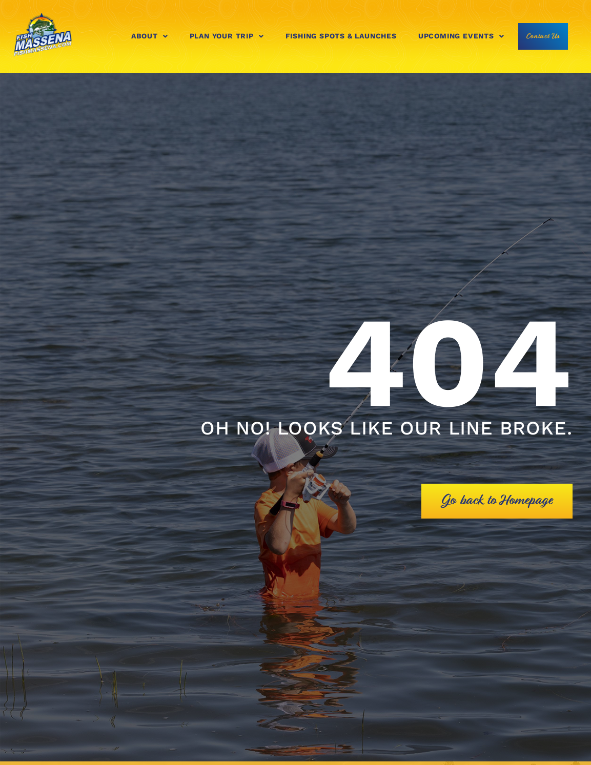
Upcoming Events (437, 36)
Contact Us (531, 38)
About (125, 36)
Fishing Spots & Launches (317, 36)
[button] (125, 36)
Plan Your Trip (203, 36)
